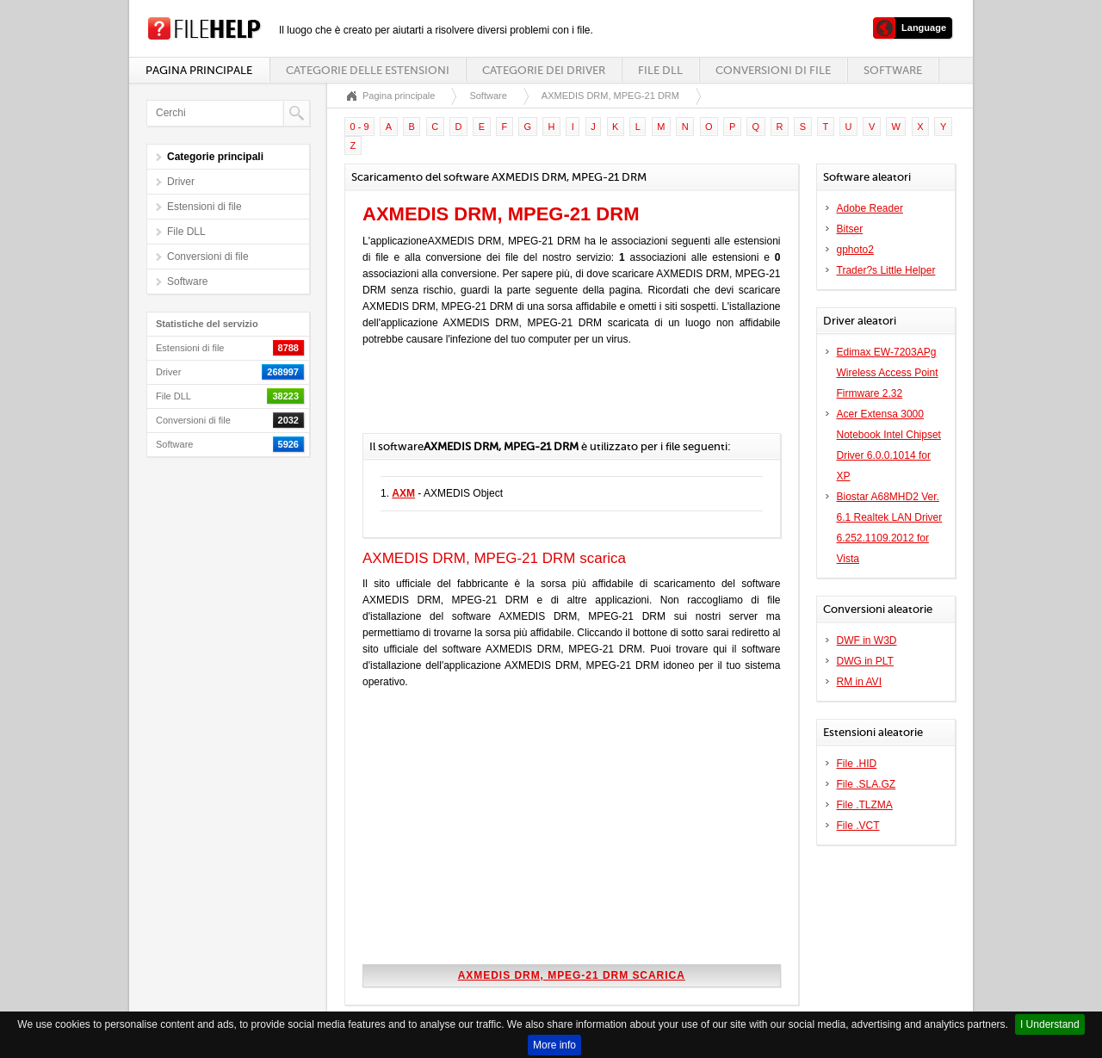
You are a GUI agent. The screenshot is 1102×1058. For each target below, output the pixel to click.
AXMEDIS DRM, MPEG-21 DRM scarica (571, 975)
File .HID (857, 764)
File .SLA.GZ (866, 784)
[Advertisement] (563, 398)
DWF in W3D (867, 640)
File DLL (660, 70)
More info (554, 1045)
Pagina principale (198, 70)
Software (893, 70)
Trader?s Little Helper (886, 270)
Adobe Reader (870, 208)
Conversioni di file (773, 70)
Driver (181, 182)
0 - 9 (359, 126)
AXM (403, 493)
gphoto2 (855, 250)
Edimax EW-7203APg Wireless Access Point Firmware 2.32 (887, 372)
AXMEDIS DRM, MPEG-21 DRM (610, 95)
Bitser (850, 229)
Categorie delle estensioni (367, 70)
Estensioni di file (204, 207)
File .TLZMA (865, 805)
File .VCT (858, 826)
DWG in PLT (865, 661)
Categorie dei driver (543, 70)
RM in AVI (859, 682)
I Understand (1050, 1024)
